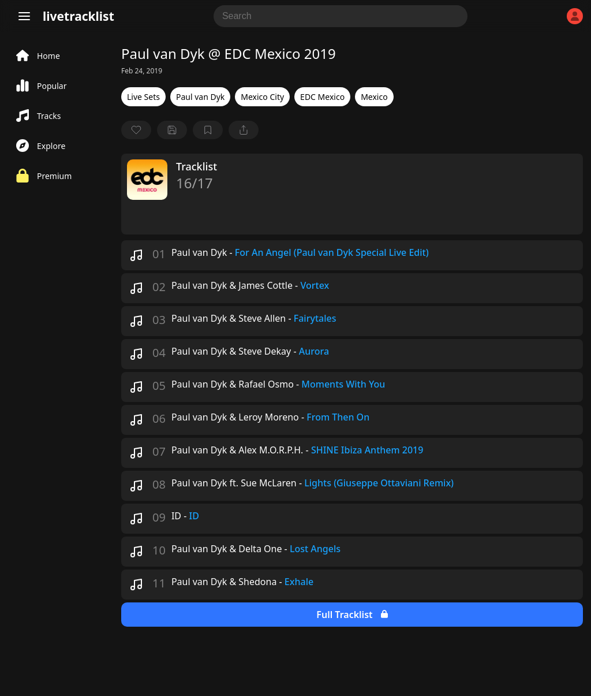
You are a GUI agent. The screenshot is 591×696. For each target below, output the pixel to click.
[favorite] (136, 130)
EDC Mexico (322, 96)
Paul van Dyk (200, 96)
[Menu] (24, 16)
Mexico (374, 96)
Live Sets (143, 96)
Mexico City (262, 96)
